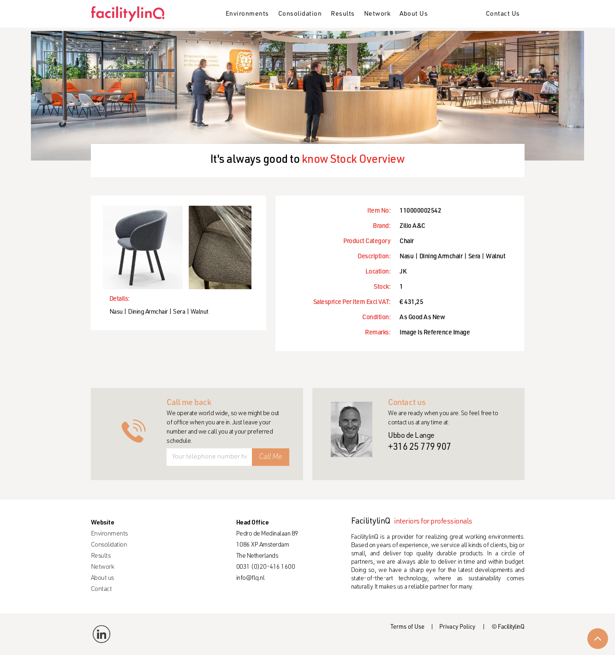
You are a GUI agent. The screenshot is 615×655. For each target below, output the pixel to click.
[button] (247, 15)
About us (102, 578)
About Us (414, 14)
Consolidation (300, 14)
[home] (131, 14)
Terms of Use (407, 628)
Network (377, 14)
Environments (247, 14)
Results (343, 14)
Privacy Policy (457, 628)
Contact (101, 589)
